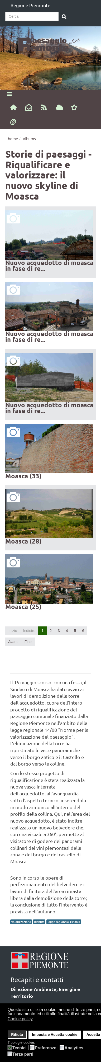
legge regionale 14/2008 (63, 921)
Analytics (74, 1048)
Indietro (29, 631)
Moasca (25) (23, 606)
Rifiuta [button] (17, 1034)
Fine (28, 642)
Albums (29, 138)
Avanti (13, 642)
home (13, 138)
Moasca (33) (23, 476)
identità (39, 921)
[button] (36, 1019)
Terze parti (22, 1054)
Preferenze (45, 1048)
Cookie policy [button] (20, 1019)
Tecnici (19, 1048)
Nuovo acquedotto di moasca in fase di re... (49, 265)
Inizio (12, 631)
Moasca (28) (23, 541)
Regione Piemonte (30, 5)
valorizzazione (21, 921)
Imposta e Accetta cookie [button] (54, 1034)
